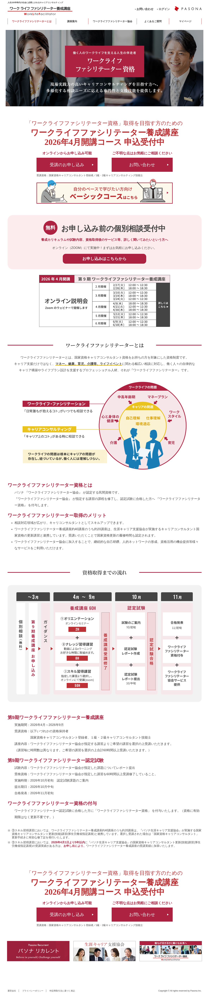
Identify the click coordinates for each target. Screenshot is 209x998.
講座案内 (72, 21)
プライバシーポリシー (32, 991)
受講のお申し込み (67, 164)
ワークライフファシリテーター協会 (112, 21)
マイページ (185, 21)
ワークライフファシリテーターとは (32, 21)
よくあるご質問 (153, 21)
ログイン (164, 9)
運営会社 (12, 991)
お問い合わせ (145, 9)
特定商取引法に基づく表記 (62, 991)
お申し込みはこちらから (104, 258)
